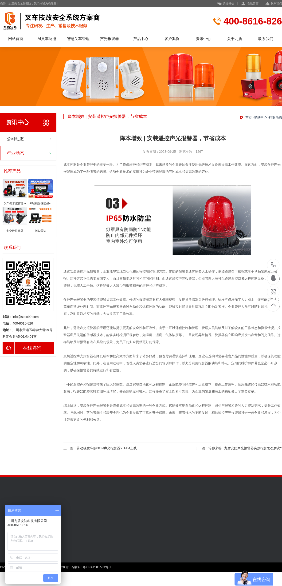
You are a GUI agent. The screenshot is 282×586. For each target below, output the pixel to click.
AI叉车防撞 (47, 39)
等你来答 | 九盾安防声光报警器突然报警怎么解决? (245, 448)
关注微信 (225, 4)
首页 (248, 117)
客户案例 (172, 39)
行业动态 (15, 153)
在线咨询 (22, 348)
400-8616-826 (273, 265)
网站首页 (15, 39)
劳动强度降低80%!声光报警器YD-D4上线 (107, 448)
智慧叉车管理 (78, 39)
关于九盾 (234, 39)
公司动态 (15, 138)
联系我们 (276, 3)
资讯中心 (203, 39)
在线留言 (252, 3)
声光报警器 (109, 39)
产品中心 (140, 39)
